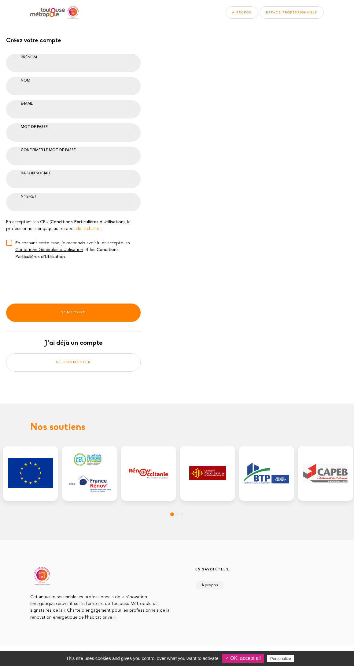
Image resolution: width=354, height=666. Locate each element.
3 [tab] (181, 514)
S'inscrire (73, 312)
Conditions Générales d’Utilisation (49, 250)
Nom (25, 80)
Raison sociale (36, 173)
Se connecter (73, 362)
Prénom (29, 57)
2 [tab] (177, 514)
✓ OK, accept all (243, 658)
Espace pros (291, 12)
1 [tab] (172, 514)
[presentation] (52, 279)
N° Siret (29, 196)
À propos (242, 12)
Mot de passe (34, 127)
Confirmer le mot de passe (48, 150)
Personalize (280, 658)
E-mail (27, 104)
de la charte (87, 229)
